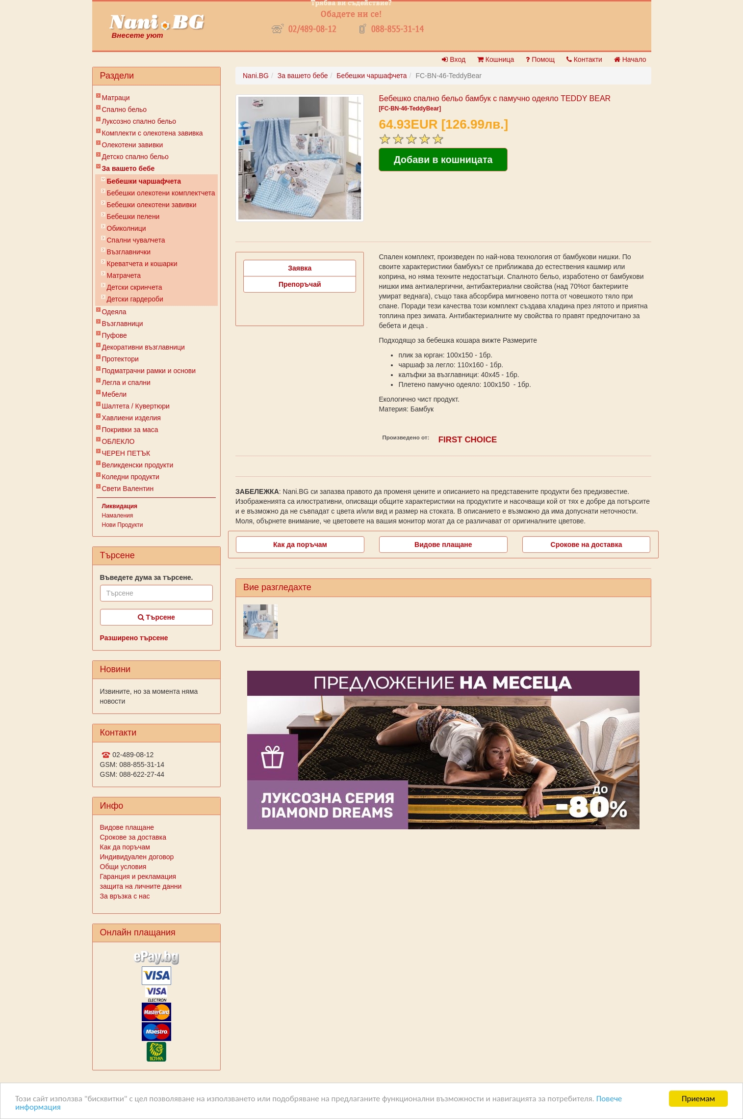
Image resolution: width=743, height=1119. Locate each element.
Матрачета (124, 275)
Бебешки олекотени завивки (152, 205)
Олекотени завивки (132, 145)
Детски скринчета (134, 287)
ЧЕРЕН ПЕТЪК (126, 453)
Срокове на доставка (586, 544)
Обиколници (126, 228)
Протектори (120, 359)
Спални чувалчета (136, 240)
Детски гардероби (135, 299)
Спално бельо (124, 109)
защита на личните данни (141, 886)
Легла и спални (126, 382)
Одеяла (114, 312)
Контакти (584, 59)
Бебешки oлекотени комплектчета (161, 193)
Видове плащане (127, 827)
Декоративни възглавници (143, 347)
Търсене (156, 617)
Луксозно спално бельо (139, 121)
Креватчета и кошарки (142, 264)
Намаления (117, 515)
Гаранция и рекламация (138, 876)
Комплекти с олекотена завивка (152, 133)
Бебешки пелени (133, 216)
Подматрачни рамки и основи (149, 371)
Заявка (299, 268)
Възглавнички (129, 252)
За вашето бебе (128, 168)
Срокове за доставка (133, 837)
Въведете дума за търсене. (146, 577)
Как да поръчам (125, 847)
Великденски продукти (138, 465)
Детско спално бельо (135, 157)
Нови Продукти (122, 524)
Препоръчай (300, 284)
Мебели (114, 394)
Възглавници (122, 324)
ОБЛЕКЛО (118, 441)
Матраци (116, 98)
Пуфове (114, 335)
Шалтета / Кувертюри (136, 406)
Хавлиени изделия (131, 418)
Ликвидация (120, 506)
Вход (453, 59)
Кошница (495, 59)
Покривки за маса (130, 430)
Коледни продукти (130, 477)
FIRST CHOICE (467, 439)
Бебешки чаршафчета (144, 181)
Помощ (540, 59)
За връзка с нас (125, 896)
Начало (630, 59)
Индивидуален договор (137, 857)
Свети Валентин (128, 488)
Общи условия (123, 867)
